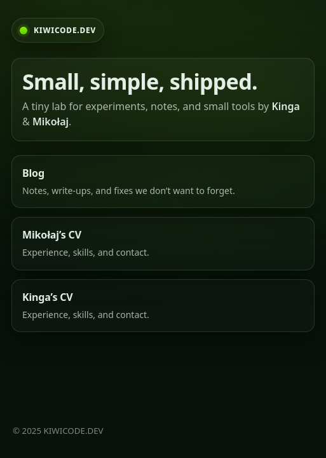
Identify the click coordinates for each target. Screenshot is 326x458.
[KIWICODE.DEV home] (57, 30)
